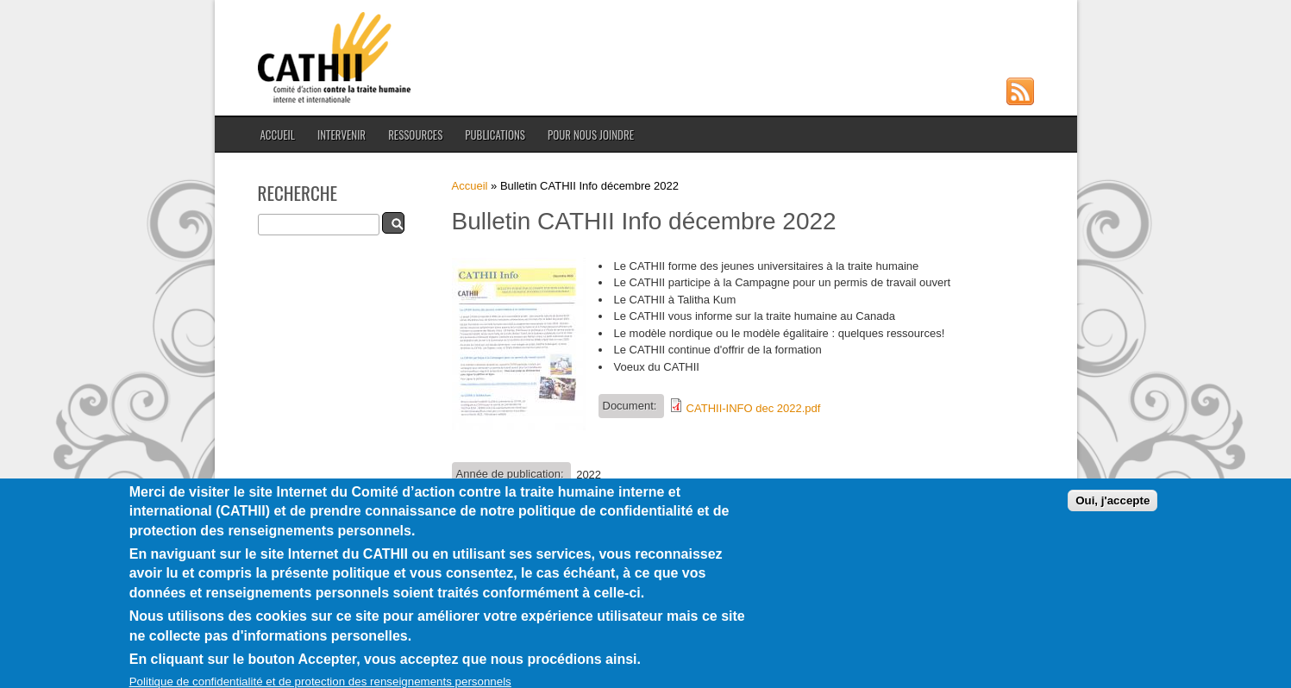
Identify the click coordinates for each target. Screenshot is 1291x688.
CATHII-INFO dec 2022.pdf (753, 408)
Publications (495, 134)
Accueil (277, 134)
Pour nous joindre (591, 134)
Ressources (415, 134)
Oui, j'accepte (1112, 509)
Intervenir (341, 134)
